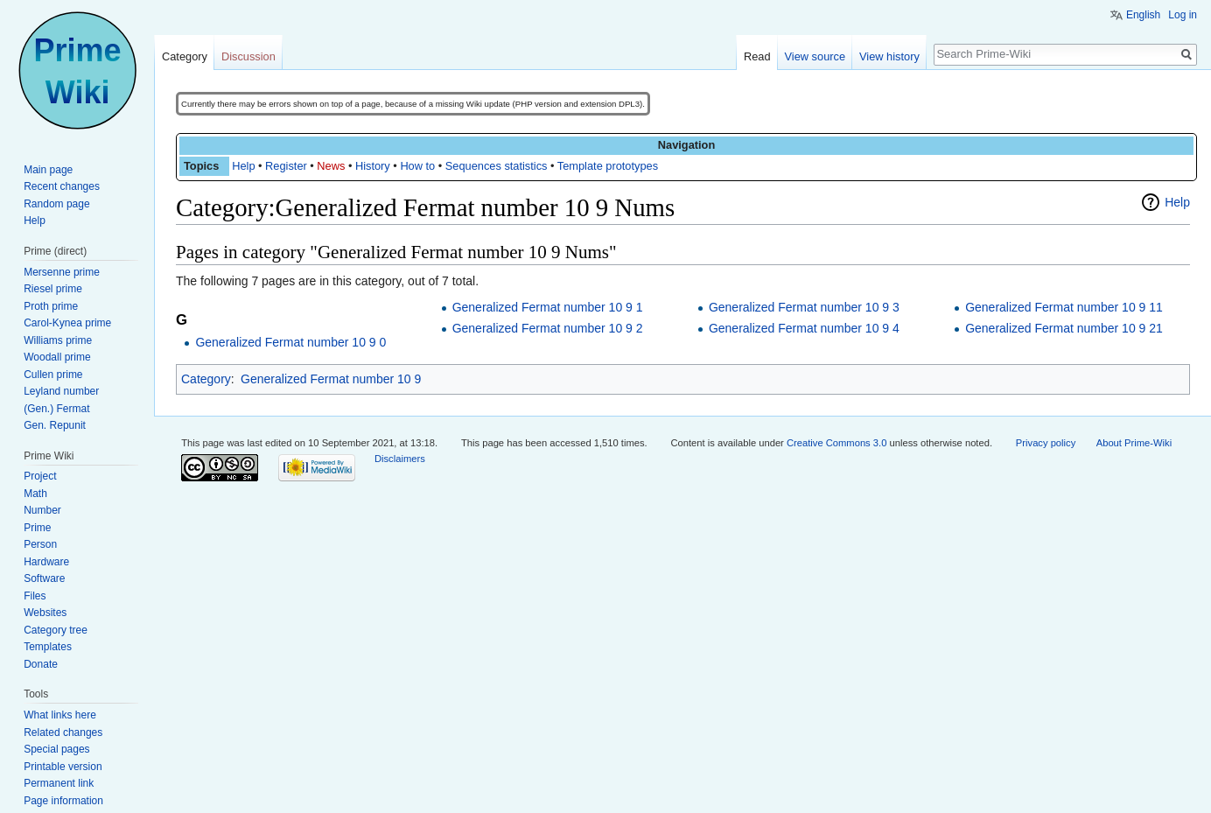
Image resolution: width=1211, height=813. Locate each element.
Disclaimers (399, 458)
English (1143, 15)
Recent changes (62, 186)
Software (44, 578)
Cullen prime (53, 374)
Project (40, 476)
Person (40, 544)
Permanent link (59, 783)
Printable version (63, 766)
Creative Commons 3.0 (836, 443)
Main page (48, 170)
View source (815, 56)
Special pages (56, 749)
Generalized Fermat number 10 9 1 (547, 307)
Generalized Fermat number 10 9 (331, 379)
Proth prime (51, 306)
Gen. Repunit (55, 425)
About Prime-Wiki (1134, 443)
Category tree (56, 630)
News (331, 165)
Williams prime (58, 340)
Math (35, 493)
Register (286, 165)
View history (889, 56)
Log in (1182, 15)
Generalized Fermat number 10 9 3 (804, 307)
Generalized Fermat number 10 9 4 (804, 328)
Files (35, 596)
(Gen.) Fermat (56, 409)
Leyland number (61, 391)
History (372, 165)
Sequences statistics (496, 165)
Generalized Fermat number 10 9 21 (1064, 328)
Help (243, 165)
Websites (45, 612)
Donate (41, 664)
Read (757, 56)
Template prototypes (607, 165)
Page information (63, 801)
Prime (37, 528)
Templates (48, 647)
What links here (60, 715)
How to (417, 165)
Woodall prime (57, 357)
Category (206, 379)
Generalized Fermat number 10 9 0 (290, 342)
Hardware (46, 562)
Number (42, 510)
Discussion (248, 56)
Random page (56, 204)
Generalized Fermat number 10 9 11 (1064, 307)
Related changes (63, 732)
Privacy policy (1045, 443)
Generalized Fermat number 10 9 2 (547, 328)
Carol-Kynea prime (67, 323)
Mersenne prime (62, 272)
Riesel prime (53, 289)
